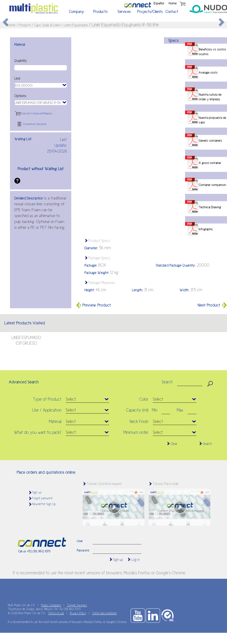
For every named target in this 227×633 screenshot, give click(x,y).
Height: (89, 290)
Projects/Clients (148, 11)
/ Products (24, 25)
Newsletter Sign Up (44, 504)
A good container (210, 163)
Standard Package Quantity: (176, 265)
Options (20, 96)
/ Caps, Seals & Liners (47, 25)
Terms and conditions (104, 613)
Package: (90, 265)
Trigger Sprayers (77, 605)
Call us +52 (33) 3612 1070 (34, 551)
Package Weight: (96, 273)
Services (124, 11)
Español (159, 3)
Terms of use (56, 613)
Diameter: (91, 248)
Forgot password (42, 498)
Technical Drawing (210, 207)
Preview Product (93, 305)
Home (173, 3)
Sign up (36, 492)
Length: (137, 290)
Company (76, 11)
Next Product (212, 305)
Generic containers (210, 140)
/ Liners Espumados (75, 25)
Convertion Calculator (35, 124)
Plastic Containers (51, 605)
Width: (184, 290)
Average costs (208, 72)
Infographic (206, 229)
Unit (17, 79)
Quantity (20, 61)
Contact (171, 11)
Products (100, 11)
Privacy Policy (78, 613)
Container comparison (212, 185)
